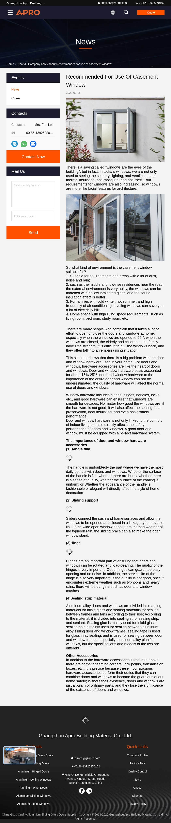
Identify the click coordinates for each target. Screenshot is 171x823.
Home (10, 64)
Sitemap (137, 795)
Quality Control (137, 771)
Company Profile (137, 755)
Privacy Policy (137, 803)
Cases (137, 787)
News (21, 64)
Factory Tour (137, 763)
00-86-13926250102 (150, 2)
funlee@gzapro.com (112, 2)
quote (151, 12)
